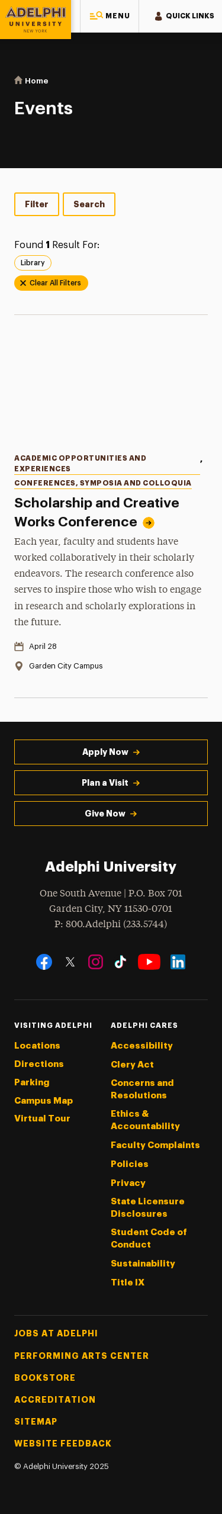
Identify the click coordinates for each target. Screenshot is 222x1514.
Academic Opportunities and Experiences (80, 463)
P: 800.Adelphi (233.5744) (110, 923)
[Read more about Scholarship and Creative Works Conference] (111, 387)
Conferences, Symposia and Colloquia (103, 483)
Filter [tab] (37, 204)
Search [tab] (89, 204)
